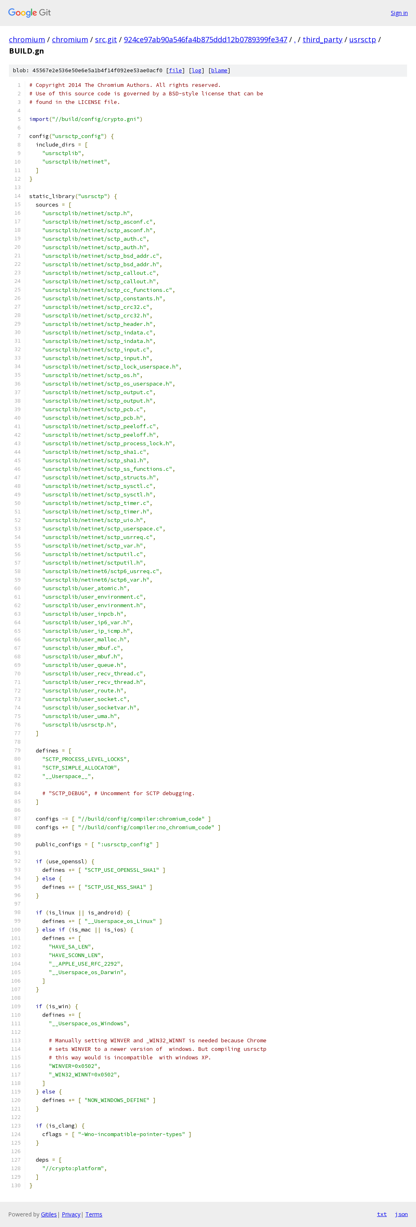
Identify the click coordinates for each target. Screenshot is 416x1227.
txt (382, 1214)
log (197, 70)
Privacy (71, 1214)
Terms (93, 1214)
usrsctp (362, 39)
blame (219, 70)
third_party (322, 39)
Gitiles (49, 1214)
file (175, 70)
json (401, 1214)
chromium (27, 39)
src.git (106, 39)
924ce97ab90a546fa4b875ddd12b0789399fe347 (205, 39)
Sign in (399, 13)
